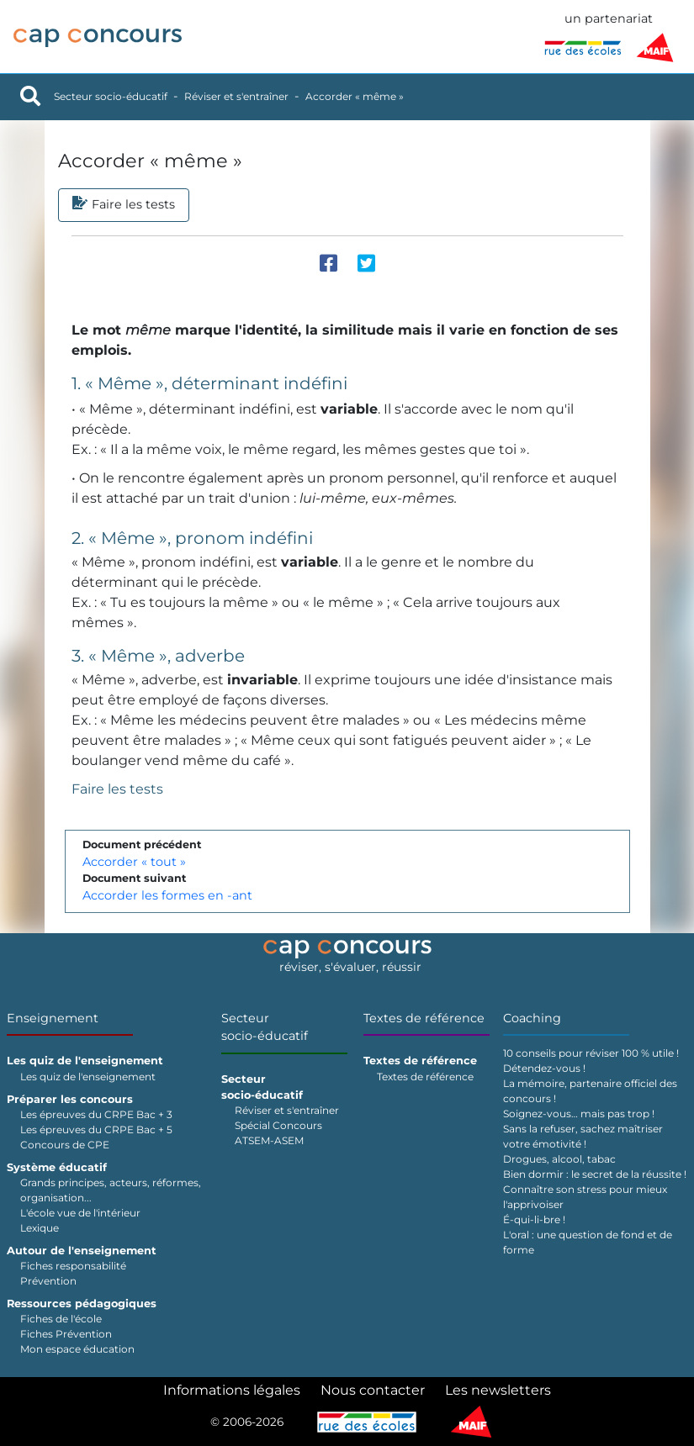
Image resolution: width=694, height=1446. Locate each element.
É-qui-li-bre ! (534, 1219)
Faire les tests (117, 789)
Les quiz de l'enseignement (88, 1076)
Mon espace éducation (77, 1349)
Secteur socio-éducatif (110, 96)
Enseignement (52, 1018)
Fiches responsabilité (73, 1265)
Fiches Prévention (66, 1333)
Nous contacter (373, 1390)
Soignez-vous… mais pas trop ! (578, 1113)
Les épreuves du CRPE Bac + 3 (96, 1114)
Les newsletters (498, 1390)
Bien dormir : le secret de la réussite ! (594, 1174)
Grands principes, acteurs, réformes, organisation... (110, 1190)
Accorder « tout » (134, 861)
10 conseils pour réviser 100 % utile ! (591, 1053)
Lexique (39, 1228)
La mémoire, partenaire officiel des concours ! (590, 1091)
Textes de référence (424, 1018)
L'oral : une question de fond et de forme (587, 1242)
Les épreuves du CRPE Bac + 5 (96, 1129)
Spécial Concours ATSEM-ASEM (278, 1133)
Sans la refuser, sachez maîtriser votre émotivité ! (583, 1136)
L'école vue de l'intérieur (80, 1212)
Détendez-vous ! (544, 1068)
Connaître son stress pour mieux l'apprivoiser (585, 1197)
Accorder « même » (354, 96)
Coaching (532, 1018)
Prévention (48, 1280)
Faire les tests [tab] (124, 205)
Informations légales (231, 1390)
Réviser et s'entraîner (236, 96)
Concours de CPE (64, 1144)
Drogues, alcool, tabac (559, 1159)
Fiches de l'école (61, 1318)
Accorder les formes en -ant (167, 895)
